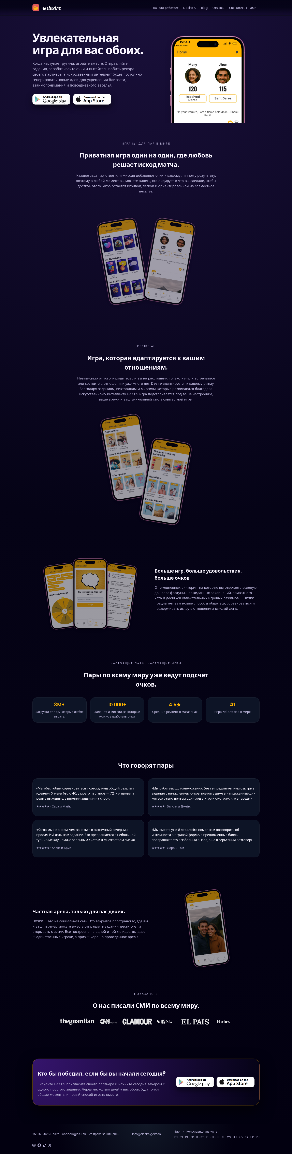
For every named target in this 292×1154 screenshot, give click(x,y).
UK (252, 1137)
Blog (204, 8)
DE (187, 1137)
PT (202, 1137)
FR (192, 1137)
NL (218, 1137)
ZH (258, 1137)
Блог (177, 1132)
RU (207, 1137)
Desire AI (189, 8)
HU (235, 1137)
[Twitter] (50, 1145)
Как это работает (165, 8)
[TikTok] (44, 1145)
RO (241, 1137)
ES (181, 1137)
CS (229, 1137)
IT (197, 1137)
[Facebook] (39, 1145)
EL (223, 1137)
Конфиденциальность (201, 1132)
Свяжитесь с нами (242, 8)
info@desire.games (146, 1134)
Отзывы (218, 8)
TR (246, 1137)
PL (213, 1137)
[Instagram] (33, 1145)
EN (176, 1137)
